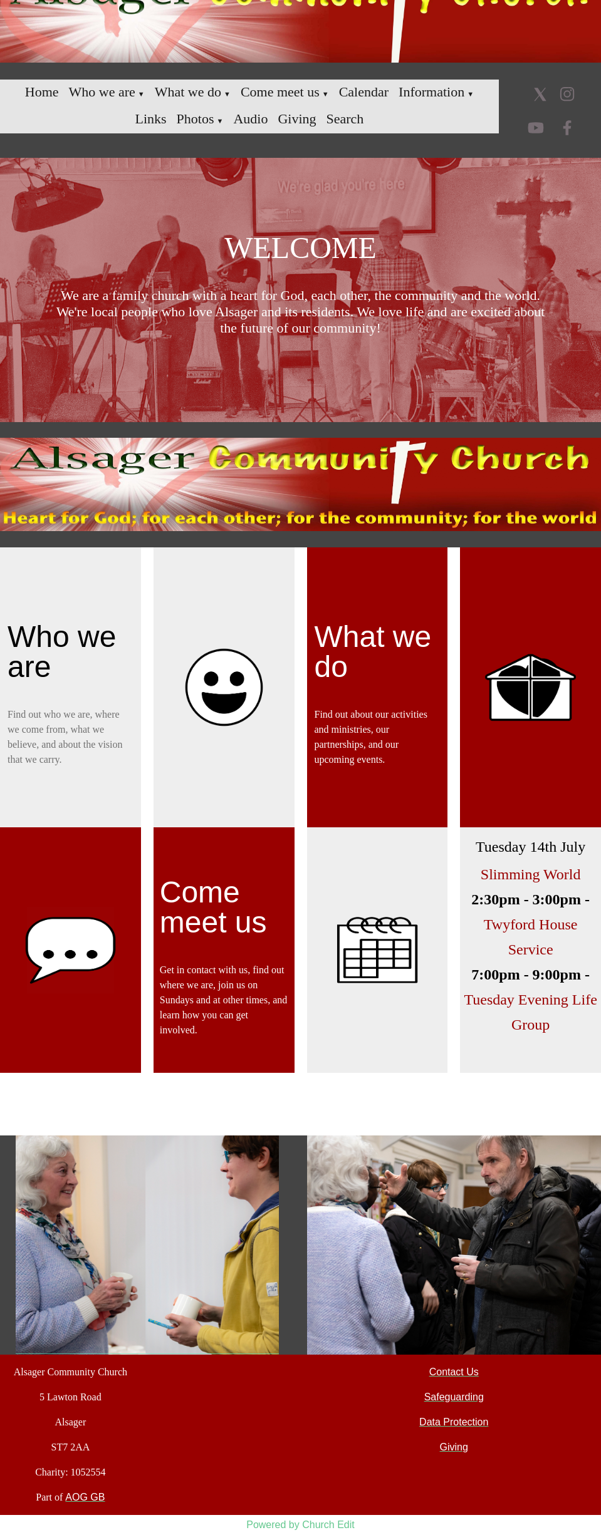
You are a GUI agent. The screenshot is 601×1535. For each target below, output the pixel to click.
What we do (188, 92)
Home (42, 92)
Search (345, 119)
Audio (250, 119)
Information (431, 92)
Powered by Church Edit (300, 1524)
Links (150, 119)
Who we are (102, 92)
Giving (297, 119)
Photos (195, 119)
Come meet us (280, 92)
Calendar (364, 92)
